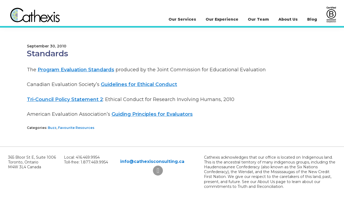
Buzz (52, 128)
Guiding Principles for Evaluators (152, 114)
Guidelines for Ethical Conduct (139, 84)
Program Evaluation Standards (76, 70)
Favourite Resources (76, 128)
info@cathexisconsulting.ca (152, 161)
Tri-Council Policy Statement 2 (65, 99)
